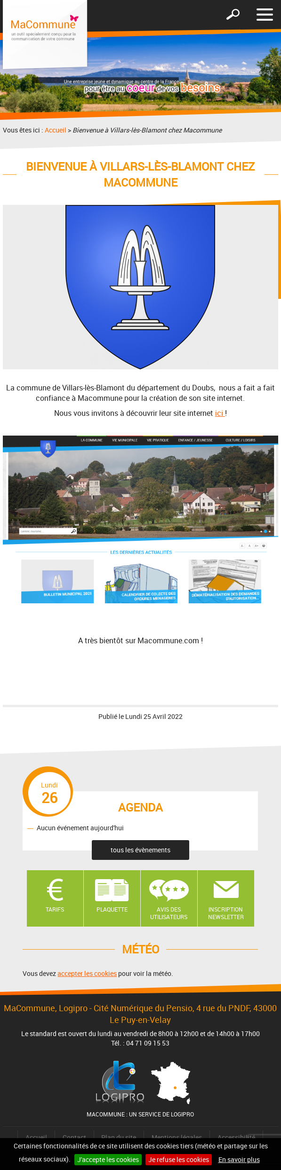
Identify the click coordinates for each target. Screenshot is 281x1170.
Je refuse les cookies (178, 1159)
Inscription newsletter (226, 913)
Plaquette (112, 909)
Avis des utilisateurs (168, 913)
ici (220, 413)
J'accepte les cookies (108, 1159)
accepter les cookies (87, 973)
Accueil (55, 129)
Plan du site (118, 1137)
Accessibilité (236, 1137)
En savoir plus (239, 1159)
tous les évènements (140, 849)
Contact (74, 1137)
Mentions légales (177, 1137)
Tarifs (55, 909)
